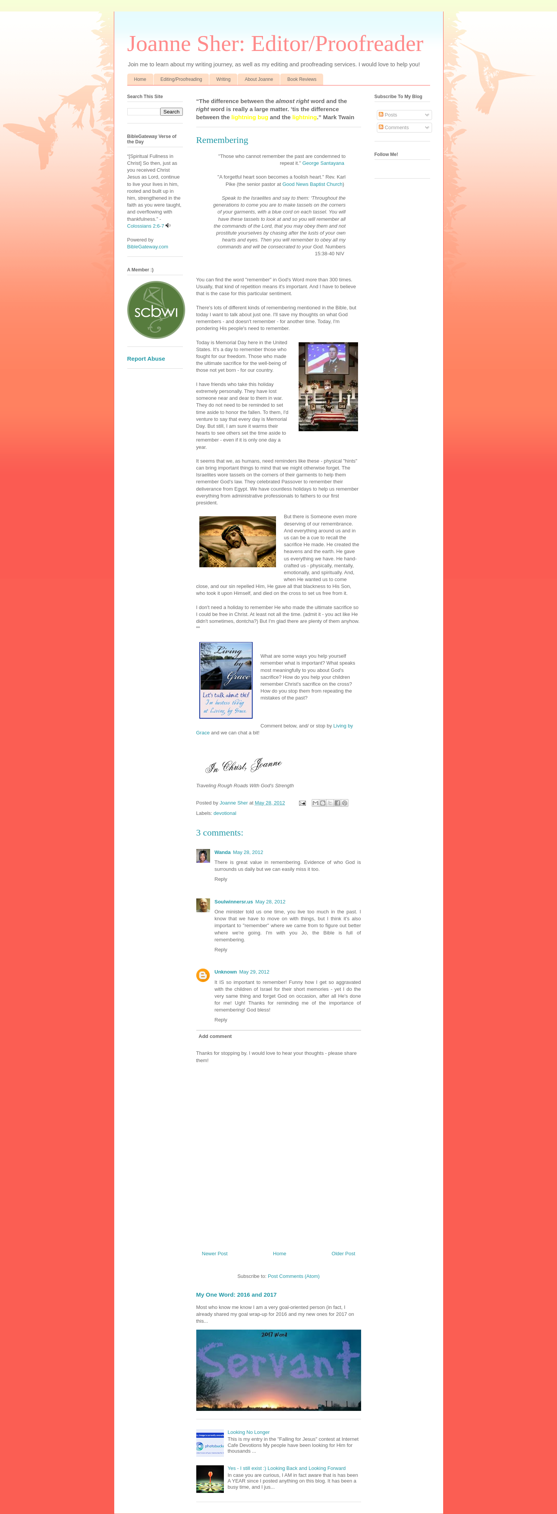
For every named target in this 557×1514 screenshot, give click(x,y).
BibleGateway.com (147, 247)
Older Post (343, 1253)
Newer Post (215, 1253)
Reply (221, 879)
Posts (388, 115)
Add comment (215, 1036)
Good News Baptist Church (311, 184)
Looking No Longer (249, 1432)
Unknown (226, 972)
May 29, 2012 (254, 972)
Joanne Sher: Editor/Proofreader (275, 43)
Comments (394, 127)
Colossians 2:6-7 (145, 226)
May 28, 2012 (248, 852)
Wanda (223, 852)
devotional (225, 813)
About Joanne (259, 79)
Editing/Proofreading (181, 79)
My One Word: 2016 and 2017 (236, 1294)
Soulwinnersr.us (234, 902)
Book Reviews (301, 79)
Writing (223, 79)
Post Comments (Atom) (294, 1276)
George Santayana (323, 163)
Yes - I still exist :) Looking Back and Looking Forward (287, 1468)
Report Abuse (146, 358)
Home (140, 79)
